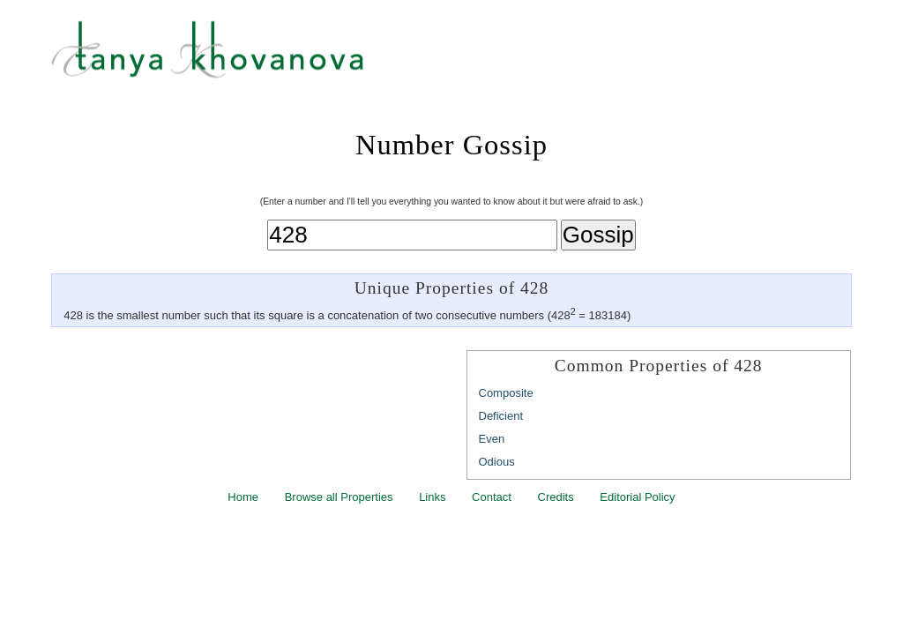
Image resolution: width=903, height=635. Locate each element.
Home (243, 497)
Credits (556, 497)
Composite (506, 393)
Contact (491, 497)
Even (492, 438)
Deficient (501, 415)
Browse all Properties (339, 497)
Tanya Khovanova (473, 57)
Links (432, 497)
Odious (497, 461)
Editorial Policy (637, 497)
